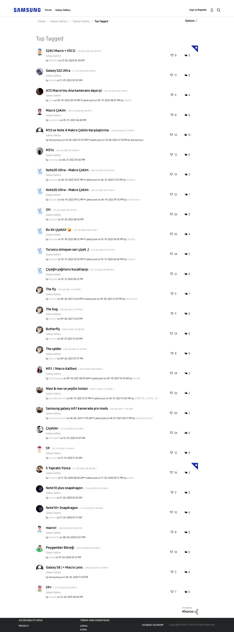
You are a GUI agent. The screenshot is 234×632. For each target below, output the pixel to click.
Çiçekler (65, 428)
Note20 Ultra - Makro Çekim (80, 170)
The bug (64, 309)
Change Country (153, 625)
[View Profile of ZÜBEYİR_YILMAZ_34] (146, 398)
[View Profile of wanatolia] (54, 120)
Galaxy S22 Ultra (71, 70)
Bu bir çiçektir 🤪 (71, 230)
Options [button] (190, 20)
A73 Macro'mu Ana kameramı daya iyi (87, 90)
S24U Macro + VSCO (73, 51)
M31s (63, 150)
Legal (84, 625)
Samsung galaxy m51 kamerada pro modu (90, 408)
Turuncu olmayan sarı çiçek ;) (80, 249)
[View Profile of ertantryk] (54, 159)
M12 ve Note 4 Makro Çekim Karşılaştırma (90, 130)
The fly (63, 289)
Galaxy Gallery (62, 10)
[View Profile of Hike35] (127, 100)
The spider (66, 349)
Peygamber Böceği (73, 547)
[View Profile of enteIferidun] (133, 199)
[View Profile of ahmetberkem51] (57, 398)
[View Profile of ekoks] (52, 557)
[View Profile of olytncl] (52, 497)
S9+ (61, 587)
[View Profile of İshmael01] (54, 438)
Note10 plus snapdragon (77, 488)
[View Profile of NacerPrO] (54, 537)
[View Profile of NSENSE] (53, 60)
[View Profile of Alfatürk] (130, 179)
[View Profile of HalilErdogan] (56, 378)
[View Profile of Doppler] (53, 179)
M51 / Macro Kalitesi (74, 369)
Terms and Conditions (95, 620)
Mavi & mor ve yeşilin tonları (79, 389)
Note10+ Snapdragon (74, 508)
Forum (48, 10)
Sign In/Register (198, 9)
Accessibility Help (31, 620)
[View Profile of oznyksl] (53, 597)
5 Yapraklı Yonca (71, 468)
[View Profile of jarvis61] (53, 458)
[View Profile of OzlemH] (53, 477)
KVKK (83, 629)
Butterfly (65, 329)
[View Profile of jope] (51, 100)
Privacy (24, 625)
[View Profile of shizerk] (52, 80)
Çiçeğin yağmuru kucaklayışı (80, 269)
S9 (60, 448)
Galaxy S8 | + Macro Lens (77, 567)
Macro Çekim (69, 110)
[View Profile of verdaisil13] (131, 299)
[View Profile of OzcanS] (53, 299)
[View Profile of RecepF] (136, 378)
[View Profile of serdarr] (130, 477)
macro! (64, 528)
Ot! (61, 210)
